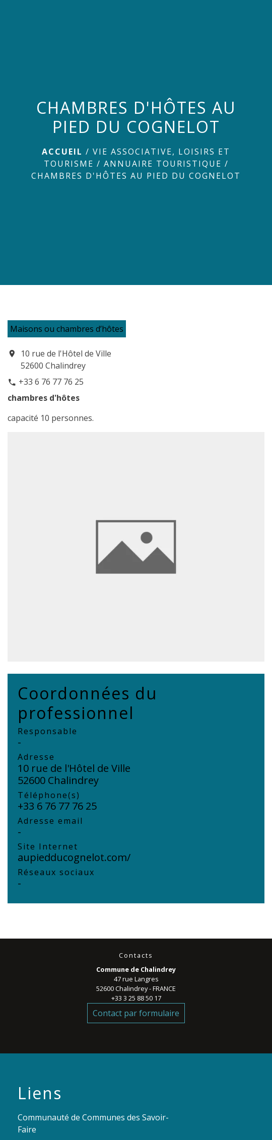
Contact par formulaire (136, 1013)
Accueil (62, 151)
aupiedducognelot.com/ (74, 857)
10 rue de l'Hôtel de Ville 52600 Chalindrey (66, 359)
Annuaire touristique (163, 163)
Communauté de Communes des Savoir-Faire (93, 1123)
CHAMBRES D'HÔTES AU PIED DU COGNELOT (136, 175)
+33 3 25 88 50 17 (136, 998)
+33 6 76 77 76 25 (51, 381)
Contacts (136, 955)
